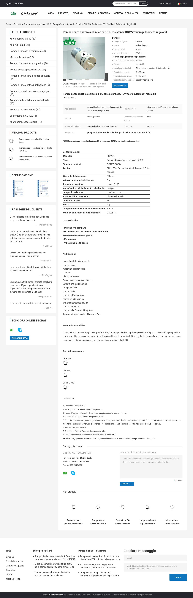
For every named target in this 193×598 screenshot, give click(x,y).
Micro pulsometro (19, 57)
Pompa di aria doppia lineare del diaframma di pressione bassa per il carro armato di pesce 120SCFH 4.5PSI (99, 574)
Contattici (148, 13)
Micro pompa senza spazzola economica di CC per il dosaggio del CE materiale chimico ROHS (172, 522)
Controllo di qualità (126, 13)
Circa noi (78, 13)
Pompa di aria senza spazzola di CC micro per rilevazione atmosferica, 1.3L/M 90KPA (55, 558)
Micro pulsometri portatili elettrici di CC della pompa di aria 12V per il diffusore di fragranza (54, 566)
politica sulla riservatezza (53, 595)
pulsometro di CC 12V (21, 115)
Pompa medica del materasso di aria (29, 100)
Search (143, 4)
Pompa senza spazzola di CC (37, 24)
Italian (183, 4)
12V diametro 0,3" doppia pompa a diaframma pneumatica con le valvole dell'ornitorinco (97, 566)
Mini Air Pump (17, 44)
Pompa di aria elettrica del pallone (28, 85)
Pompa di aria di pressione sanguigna (30, 91)
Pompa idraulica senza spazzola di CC (115, 439)
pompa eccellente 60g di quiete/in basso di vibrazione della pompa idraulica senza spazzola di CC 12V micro (147, 522)
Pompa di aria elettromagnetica (26, 63)
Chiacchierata (120, 85)
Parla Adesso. (165, 3)
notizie (163, 13)
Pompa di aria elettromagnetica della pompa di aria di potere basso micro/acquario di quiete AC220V (52, 574)
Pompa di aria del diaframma (25, 51)
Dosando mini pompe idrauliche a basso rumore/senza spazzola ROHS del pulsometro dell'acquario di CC (74, 522)
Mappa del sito (13, 579)
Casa (51, 13)
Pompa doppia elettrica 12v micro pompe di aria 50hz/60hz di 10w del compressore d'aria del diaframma (100, 558)
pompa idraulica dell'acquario (143, 439)
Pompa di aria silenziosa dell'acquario (30, 75)
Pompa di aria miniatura (22, 109)
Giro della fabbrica (99, 13)
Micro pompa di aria (20, 38)
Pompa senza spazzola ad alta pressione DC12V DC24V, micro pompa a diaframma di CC (98, 522)
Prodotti (63, 13)
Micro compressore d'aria (23, 122)
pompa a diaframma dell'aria (87, 439)
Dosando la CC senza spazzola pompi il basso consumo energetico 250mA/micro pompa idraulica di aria (122, 522)
